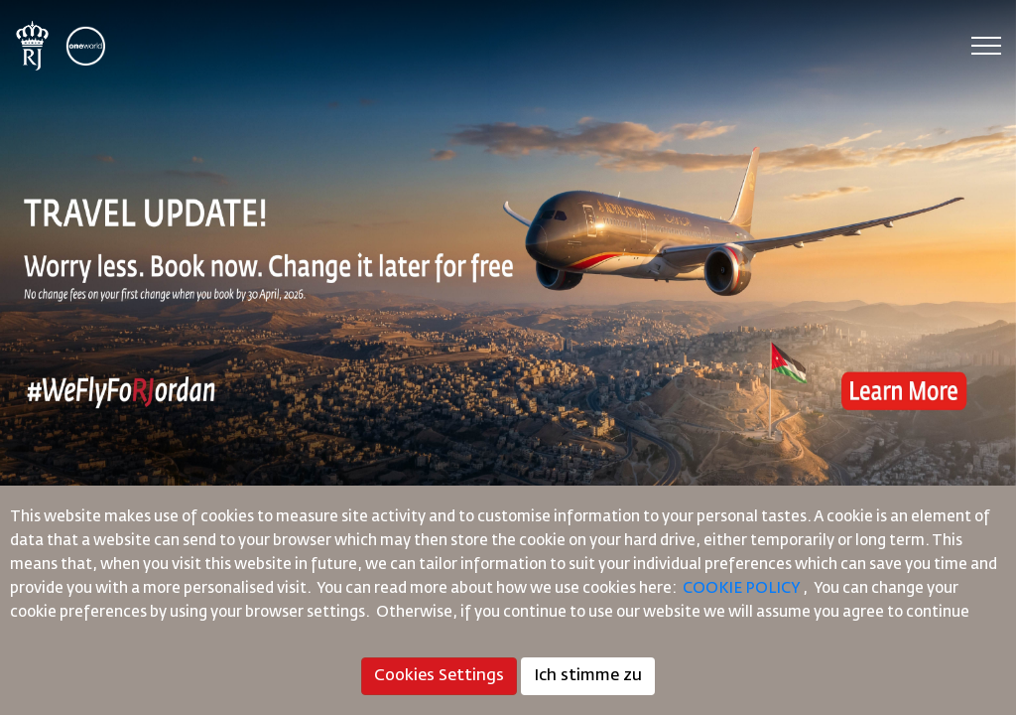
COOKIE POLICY (741, 588)
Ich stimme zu (588, 676)
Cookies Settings (439, 676)
